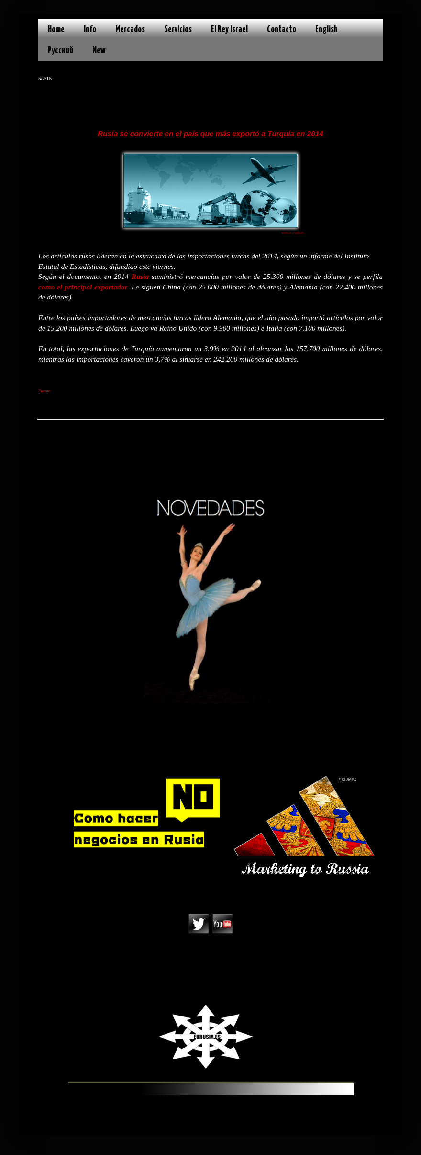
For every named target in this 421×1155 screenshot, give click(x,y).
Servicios (178, 29)
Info (90, 29)
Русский (60, 50)
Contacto (281, 29)
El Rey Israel (229, 29)
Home (56, 29)
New (99, 50)
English (326, 29)
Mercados (130, 29)
